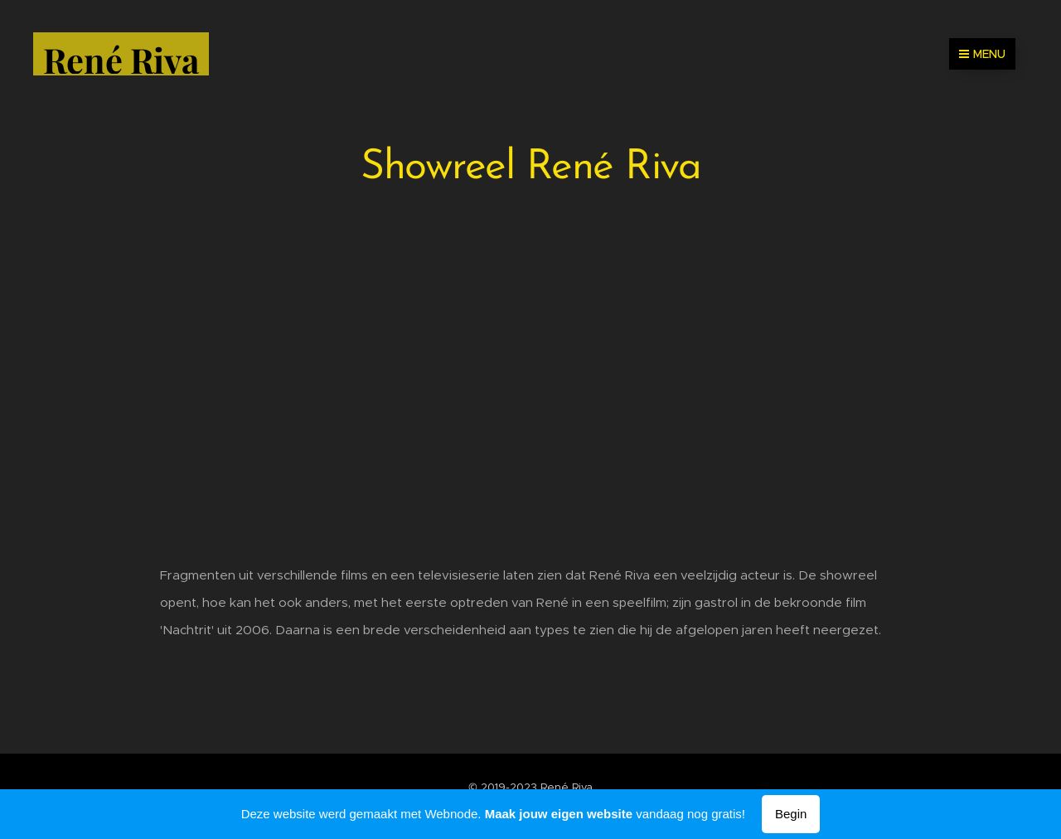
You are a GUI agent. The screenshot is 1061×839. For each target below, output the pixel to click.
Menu (982, 53)
